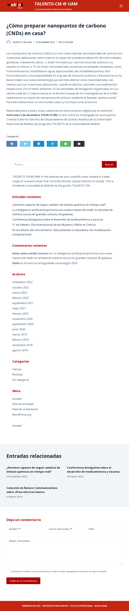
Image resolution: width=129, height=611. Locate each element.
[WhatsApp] (65, 144)
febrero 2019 (20, 340)
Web (91, 529)
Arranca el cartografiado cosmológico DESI (51, 263)
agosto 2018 (20, 350)
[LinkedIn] (38, 144)
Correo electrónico (60, 529)
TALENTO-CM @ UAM (56, 4)
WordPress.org (21, 414)
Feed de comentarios (25, 409)
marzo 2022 (19, 293)
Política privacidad (81, 605)
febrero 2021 (20, 313)
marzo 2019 (19, 334)
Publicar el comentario (23, 580)
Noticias (17, 374)
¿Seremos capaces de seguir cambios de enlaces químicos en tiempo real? (59, 205)
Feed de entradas (23, 404)
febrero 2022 (20, 298)
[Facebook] (11, 144)
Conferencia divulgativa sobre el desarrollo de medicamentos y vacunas (57, 219)
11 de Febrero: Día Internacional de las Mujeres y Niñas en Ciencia (54, 225)
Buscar (109, 164)
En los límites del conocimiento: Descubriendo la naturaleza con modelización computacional (61, 232)
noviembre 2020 (22, 319)
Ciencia (16, 369)
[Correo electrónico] (79, 144)
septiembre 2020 (22, 324)
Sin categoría (65, 42)
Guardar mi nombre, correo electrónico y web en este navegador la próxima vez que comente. (59, 571)
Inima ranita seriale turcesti (30, 253)
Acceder (17, 399)
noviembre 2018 (22, 345)
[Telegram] (52, 144)
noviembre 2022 (22, 282)
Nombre (14, 529)
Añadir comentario (19, 540)
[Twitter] (25, 144)
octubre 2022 (20, 287)
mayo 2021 (19, 308)
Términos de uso (31, 605)
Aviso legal (100, 605)
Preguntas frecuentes (55, 605)
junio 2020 (18, 329)
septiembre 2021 (22, 303)
